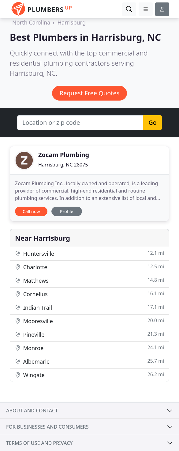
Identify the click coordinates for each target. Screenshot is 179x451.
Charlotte (89, 267)
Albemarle (89, 361)
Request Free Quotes (90, 93)
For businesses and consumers (47, 426)
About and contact (32, 410)
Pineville (89, 334)
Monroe (89, 348)
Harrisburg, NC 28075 (63, 164)
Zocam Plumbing (63, 155)
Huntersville (89, 253)
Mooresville (89, 321)
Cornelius (89, 294)
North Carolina (31, 22)
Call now (31, 211)
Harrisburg (72, 22)
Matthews (89, 280)
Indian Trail (89, 307)
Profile (66, 211)
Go (152, 122)
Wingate (89, 375)
